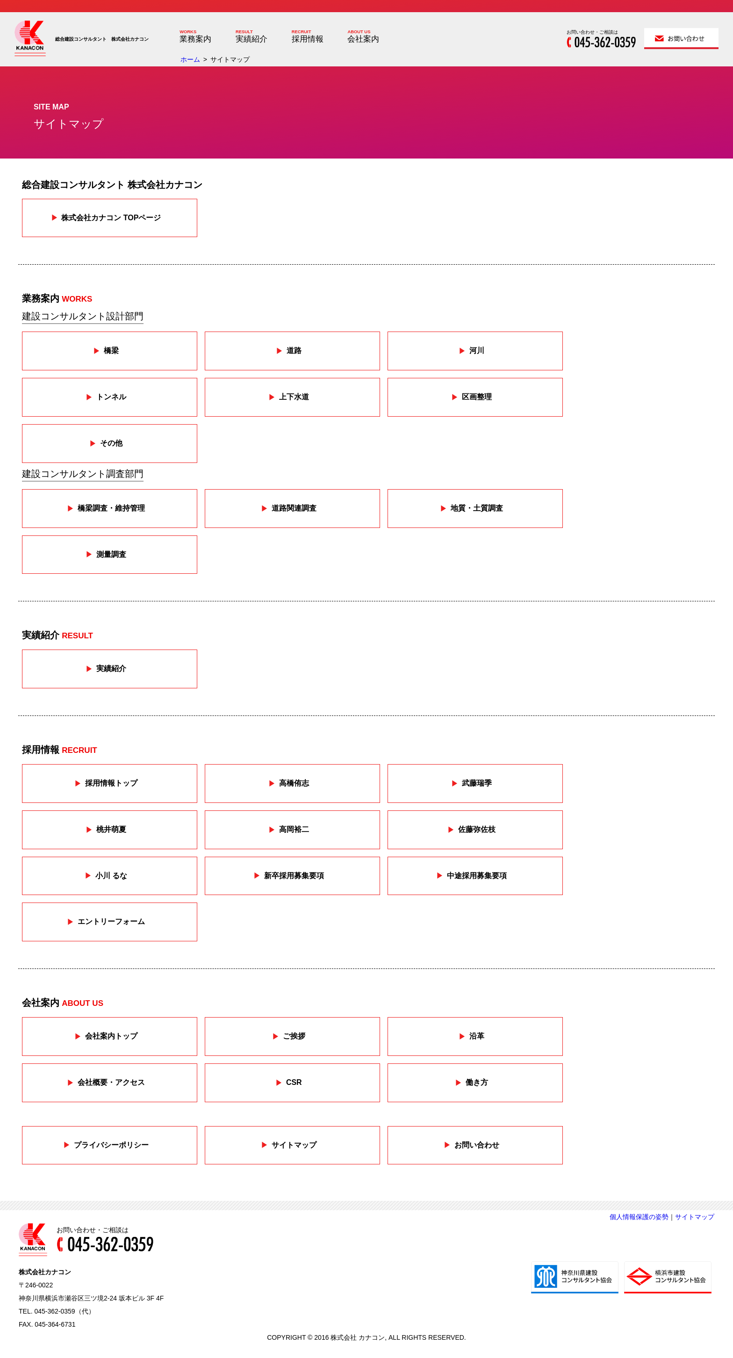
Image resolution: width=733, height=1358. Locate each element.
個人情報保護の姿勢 (639, 1217)
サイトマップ (694, 1217)
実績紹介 (251, 38)
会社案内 (363, 38)
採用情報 (307, 38)
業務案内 (195, 38)
